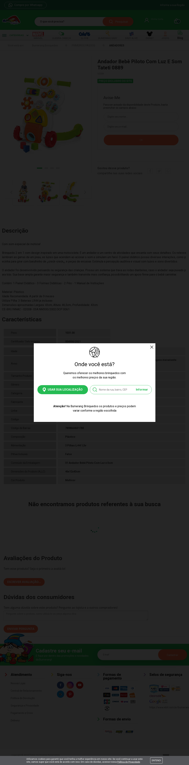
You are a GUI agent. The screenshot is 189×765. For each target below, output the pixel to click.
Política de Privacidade (128, 762)
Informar (142, 389)
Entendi (156, 760)
